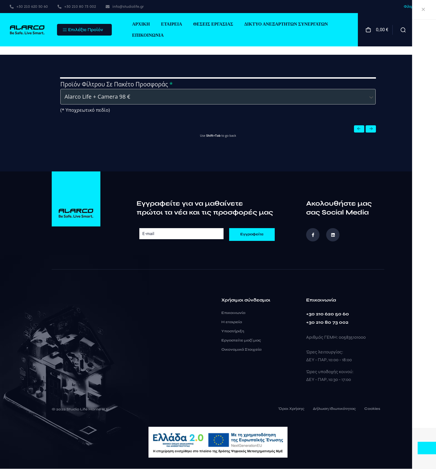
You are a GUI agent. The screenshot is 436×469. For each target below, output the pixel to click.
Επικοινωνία (233, 313)
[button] (359, 129)
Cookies (372, 409)
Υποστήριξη (232, 331)
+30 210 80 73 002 (327, 322)
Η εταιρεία (231, 322)
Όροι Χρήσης (291, 409)
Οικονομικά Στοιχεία (241, 350)
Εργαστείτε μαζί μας (241, 340)
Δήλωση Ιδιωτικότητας (334, 409)
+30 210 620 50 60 (327, 314)
